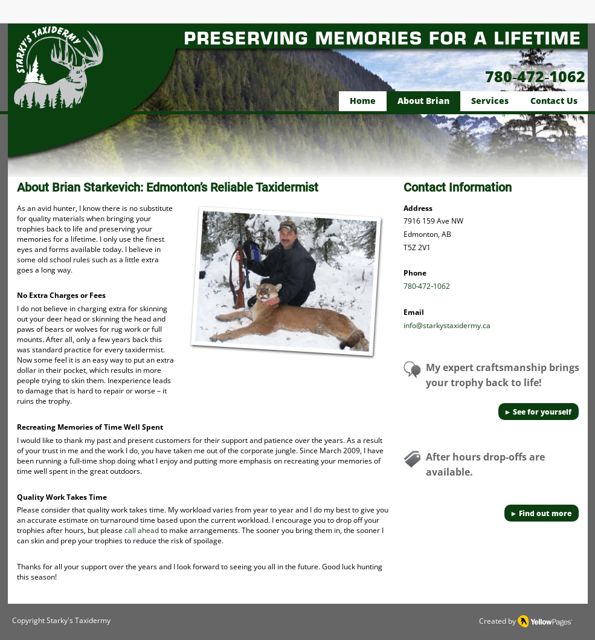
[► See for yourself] (538, 411)
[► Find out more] (541, 513)
